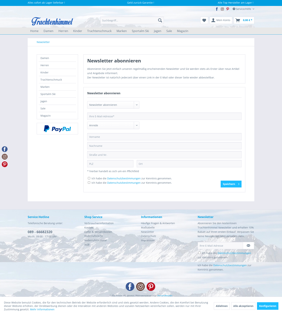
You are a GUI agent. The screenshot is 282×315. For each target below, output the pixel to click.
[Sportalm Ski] (140, 31)
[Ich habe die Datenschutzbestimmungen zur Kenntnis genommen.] (89, 178)
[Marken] (121, 31)
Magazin (45, 115)
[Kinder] (78, 31)
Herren (44, 65)
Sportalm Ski (48, 94)
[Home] (34, 31)
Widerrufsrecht (93, 236)
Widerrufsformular (95, 240)
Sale (43, 108)
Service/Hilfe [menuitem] (242, 9)
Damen (44, 58)
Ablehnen (222, 306)
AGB (86, 244)
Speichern (231, 183)
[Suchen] (160, 20)
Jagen (43, 101)
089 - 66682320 (40, 232)
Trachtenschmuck (51, 79)
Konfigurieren (267, 306)
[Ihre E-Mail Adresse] (220, 245)
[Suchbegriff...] (132, 20)
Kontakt (89, 227)
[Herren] (63, 31)
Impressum (148, 240)
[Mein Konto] (221, 20)
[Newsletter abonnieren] (248, 245)
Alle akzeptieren (243, 306)
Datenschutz (148, 236)
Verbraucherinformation (99, 223)
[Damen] (48, 31)
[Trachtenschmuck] (99, 31)
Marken (45, 87)
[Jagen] (157, 31)
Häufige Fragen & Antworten (158, 223)
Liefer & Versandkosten (98, 232)
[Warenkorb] (244, 20)
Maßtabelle (148, 227)
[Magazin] (182, 31)
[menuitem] (132, 20)
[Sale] (169, 31)
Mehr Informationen (42, 309)
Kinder (44, 72)
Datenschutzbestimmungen (124, 178)
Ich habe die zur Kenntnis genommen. (132, 178)
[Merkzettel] (204, 20)
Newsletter (147, 232)
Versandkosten (164, 295)
